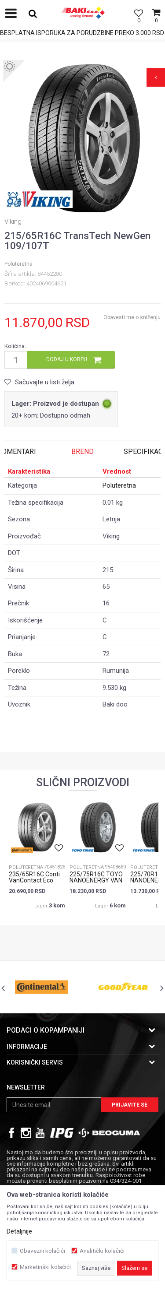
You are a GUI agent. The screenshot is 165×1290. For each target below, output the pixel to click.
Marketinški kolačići (45, 1267)
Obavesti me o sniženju (132, 317)
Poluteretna (18, 264)
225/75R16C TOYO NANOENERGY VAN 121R (96, 880)
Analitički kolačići (102, 1251)
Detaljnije (19, 1231)
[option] (82, 139)
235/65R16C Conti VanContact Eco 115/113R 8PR (34, 880)
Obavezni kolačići (42, 1251)
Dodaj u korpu (66, 359)
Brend (82, 451)
